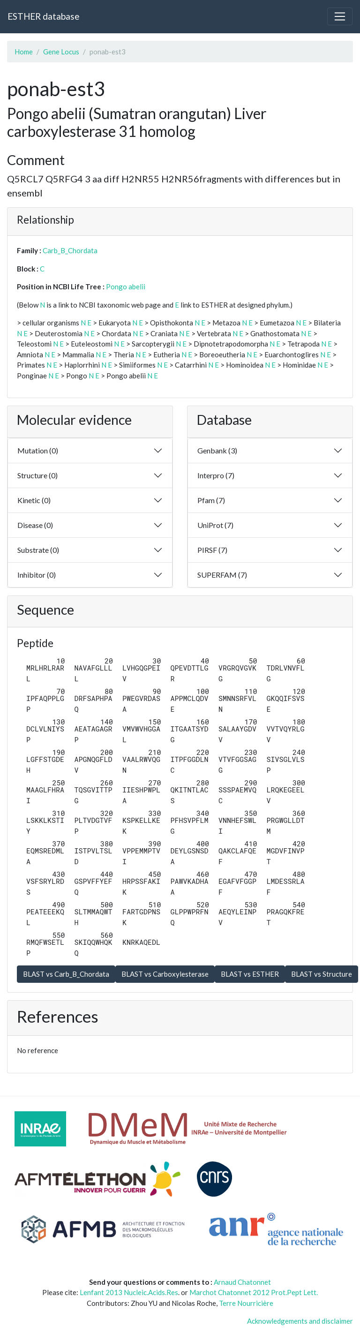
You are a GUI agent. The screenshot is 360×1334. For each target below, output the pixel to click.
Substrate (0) (38, 549)
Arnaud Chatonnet (242, 1282)
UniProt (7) (215, 524)
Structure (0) (37, 475)
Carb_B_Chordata (70, 250)
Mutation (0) (37, 450)
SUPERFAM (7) (222, 574)
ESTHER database (43, 16)
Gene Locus (61, 51)
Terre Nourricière (246, 1303)
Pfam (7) (211, 500)
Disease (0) (35, 524)
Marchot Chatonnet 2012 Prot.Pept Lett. (253, 1292)
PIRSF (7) (212, 549)
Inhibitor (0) (36, 574)
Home (24, 51)
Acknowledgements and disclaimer (300, 1321)
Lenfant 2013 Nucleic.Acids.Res (129, 1292)
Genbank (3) (217, 450)
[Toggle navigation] (339, 16)
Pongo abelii (125, 286)
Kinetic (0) (34, 500)
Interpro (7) (215, 475)
